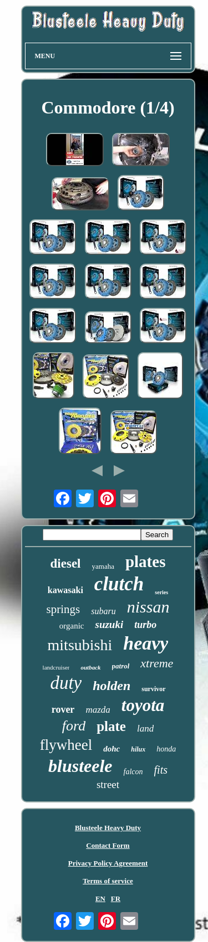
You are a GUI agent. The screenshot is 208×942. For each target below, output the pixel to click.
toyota (143, 705)
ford (73, 726)
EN (100, 898)
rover (63, 709)
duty (66, 683)
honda (166, 749)
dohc (111, 748)
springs (63, 609)
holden (111, 685)
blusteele (80, 766)
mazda (97, 709)
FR (115, 898)
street (108, 784)
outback (90, 667)
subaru (103, 611)
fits (161, 770)
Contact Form (107, 845)
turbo (145, 624)
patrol (121, 666)
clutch (119, 584)
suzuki (109, 624)
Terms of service (108, 881)
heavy (145, 643)
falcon (133, 772)
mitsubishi (80, 644)
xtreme (156, 663)
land (145, 728)
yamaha (103, 566)
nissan (148, 607)
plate (111, 726)
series (161, 592)
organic (71, 625)
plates (145, 561)
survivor (153, 689)
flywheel (66, 745)
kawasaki (65, 590)
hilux (138, 749)
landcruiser (56, 667)
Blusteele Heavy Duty (108, 827)
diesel (65, 563)
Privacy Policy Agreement (108, 863)
